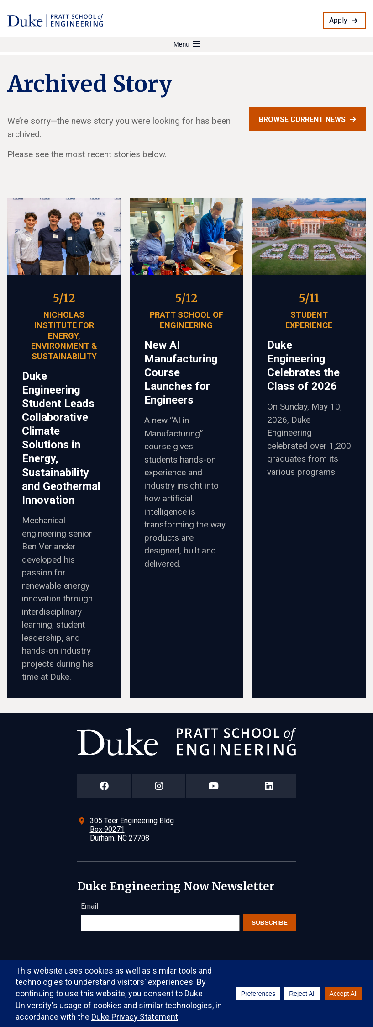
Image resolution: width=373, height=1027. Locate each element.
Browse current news (302, 119)
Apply (338, 20)
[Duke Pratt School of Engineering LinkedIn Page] (269, 786)
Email (89, 906)
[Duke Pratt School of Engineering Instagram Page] (158, 786)
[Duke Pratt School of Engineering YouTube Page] (214, 786)
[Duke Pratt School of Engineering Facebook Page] (104, 786)
